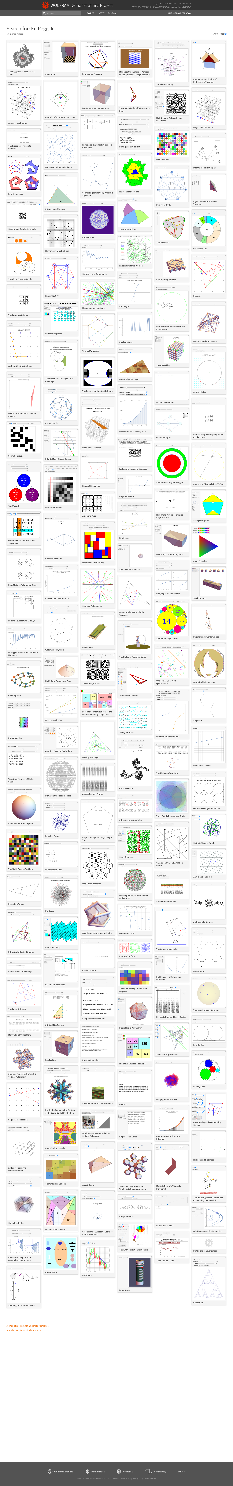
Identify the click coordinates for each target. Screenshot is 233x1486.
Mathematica (184, 6)
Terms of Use (125, 1478)
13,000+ (157, 3)
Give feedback (150, 1478)
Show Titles (219, 33)
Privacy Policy (138, 1478)
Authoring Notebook (179, 13)
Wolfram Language (163, 6)
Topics (90, 13)
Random (112, 13)
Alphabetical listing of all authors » (24, 1330)
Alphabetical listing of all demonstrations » (28, 1325)
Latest (101, 13)
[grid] (116, 675)
